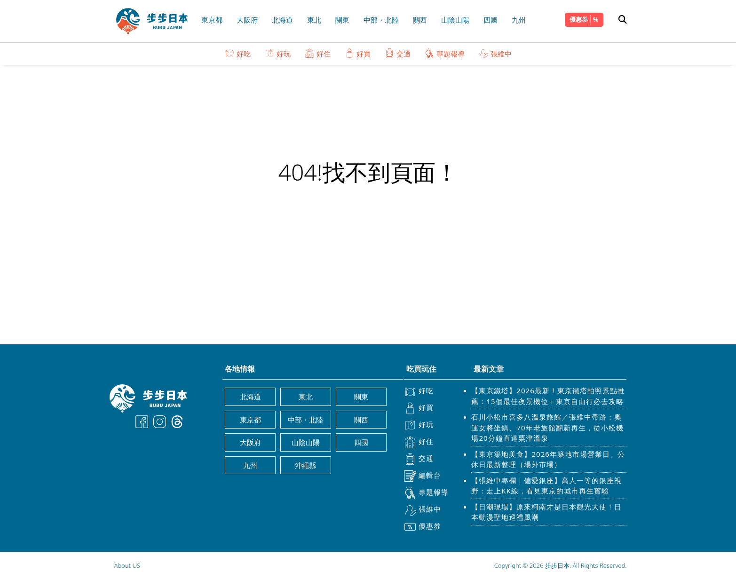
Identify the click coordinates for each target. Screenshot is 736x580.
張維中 (495, 53)
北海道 (282, 19)
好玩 (278, 53)
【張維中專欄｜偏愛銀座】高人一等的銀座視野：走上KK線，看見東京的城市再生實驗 (546, 486)
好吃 (238, 53)
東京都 (211, 19)
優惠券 (579, 19)
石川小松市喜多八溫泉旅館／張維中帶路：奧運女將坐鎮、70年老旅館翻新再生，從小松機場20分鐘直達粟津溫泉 (547, 427)
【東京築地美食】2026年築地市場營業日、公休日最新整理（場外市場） (548, 459)
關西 (420, 19)
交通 (398, 53)
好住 (318, 53)
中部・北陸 (381, 19)
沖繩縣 (305, 465)
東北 (314, 19)
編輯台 (422, 476)
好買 (358, 53)
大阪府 (247, 19)
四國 (490, 19)
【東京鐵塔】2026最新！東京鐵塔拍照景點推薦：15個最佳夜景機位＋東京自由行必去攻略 (548, 396)
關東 (342, 19)
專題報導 (445, 53)
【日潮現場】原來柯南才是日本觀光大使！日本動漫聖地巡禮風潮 (546, 512)
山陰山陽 (455, 19)
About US (127, 565)
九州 (519, 19)
